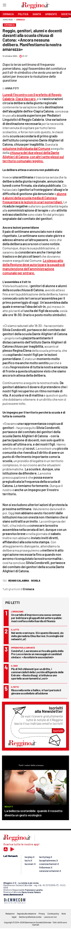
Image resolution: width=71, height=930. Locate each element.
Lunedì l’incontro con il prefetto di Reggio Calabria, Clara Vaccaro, (32, 97)
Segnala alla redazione (26, 913)
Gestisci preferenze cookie (30, 917)
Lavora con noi (50, 917)
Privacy (42, 913)
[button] (65, 21)
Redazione (9, 913)
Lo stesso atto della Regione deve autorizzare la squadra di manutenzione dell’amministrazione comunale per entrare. (33, 266)
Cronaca (20, 19)
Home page (8, 19)
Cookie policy (53, 913)
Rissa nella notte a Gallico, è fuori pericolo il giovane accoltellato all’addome (36, 691)
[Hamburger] (4, 6)
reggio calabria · (19, 580)
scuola (35, 580)
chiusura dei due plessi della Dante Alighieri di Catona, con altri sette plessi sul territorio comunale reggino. (33, 157)
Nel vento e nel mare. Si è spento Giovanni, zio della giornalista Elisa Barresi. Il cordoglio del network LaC (37, 636)
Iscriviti (58, 731)
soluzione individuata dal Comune (26, 148)
